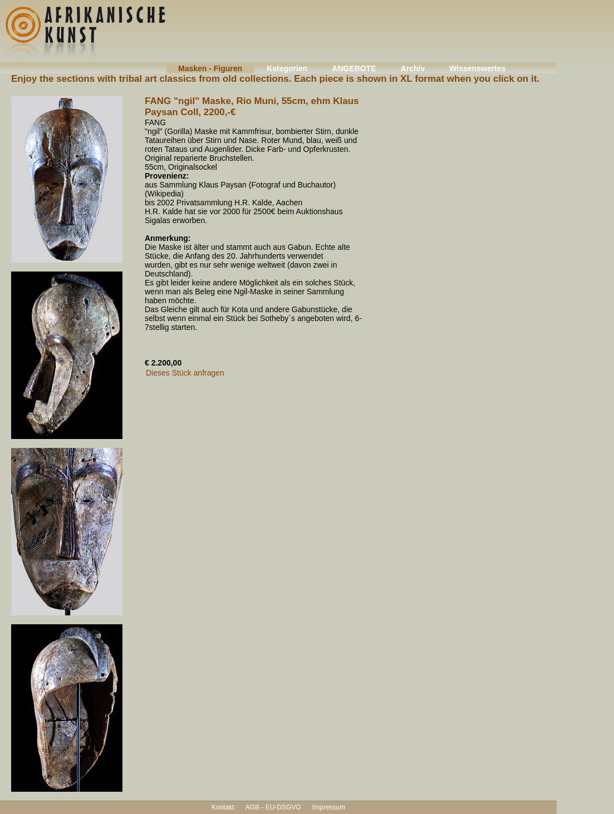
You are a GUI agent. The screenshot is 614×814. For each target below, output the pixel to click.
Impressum (328, 807)
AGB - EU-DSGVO (273, 807)
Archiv (413, 68)
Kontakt (223, 807)
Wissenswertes (477, 68)
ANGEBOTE (354, 68)
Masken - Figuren (210, 68)
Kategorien (287, 68)
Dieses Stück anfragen (185, 372)
